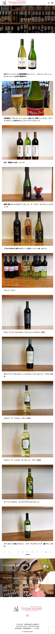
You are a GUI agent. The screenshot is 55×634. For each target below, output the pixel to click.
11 (46, 552)
